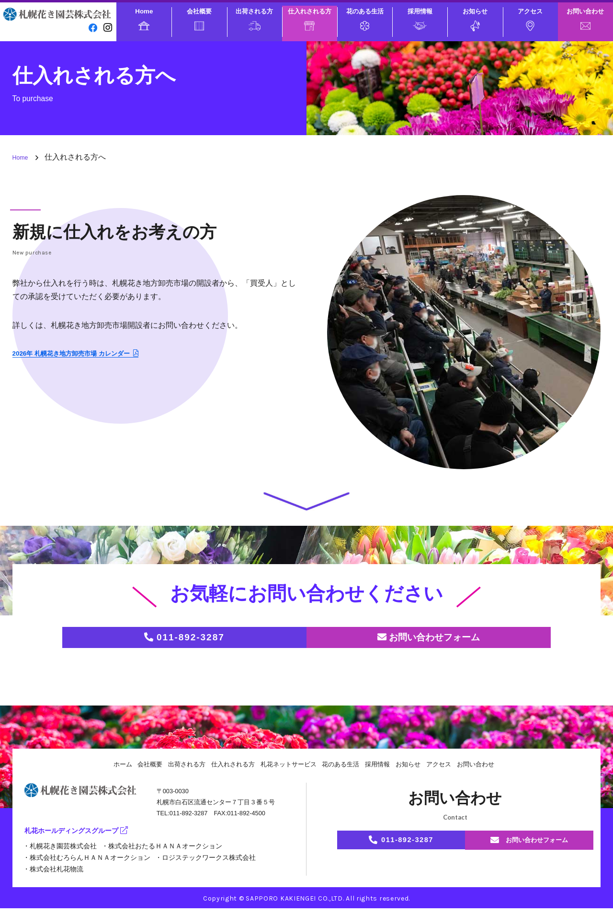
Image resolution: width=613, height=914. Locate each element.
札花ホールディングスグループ (82, 838)
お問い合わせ (585, 19)
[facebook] (91, 27)
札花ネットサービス (287, 770)
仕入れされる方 (309, 19)
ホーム (111, 770)
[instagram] (107, 27)
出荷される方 (254, 19)
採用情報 (420, 19)
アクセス (530, 19)
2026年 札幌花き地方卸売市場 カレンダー (89, 354)
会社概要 (199, 19)
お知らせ (475, 20)
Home (144, 19)
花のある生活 (365, 19)
